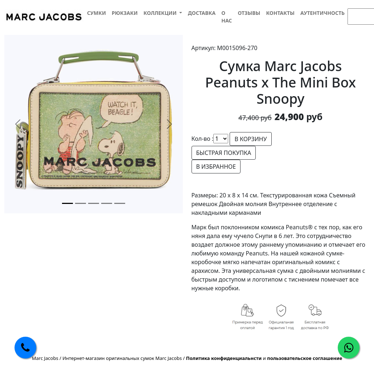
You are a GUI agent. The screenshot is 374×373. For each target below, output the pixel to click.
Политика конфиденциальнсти (224, 358)
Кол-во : (203, 139)
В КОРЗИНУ (250, 139)
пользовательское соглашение (304, 358)
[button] (162, 13)
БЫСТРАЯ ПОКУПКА (223, 153)
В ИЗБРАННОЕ (216, 167)
